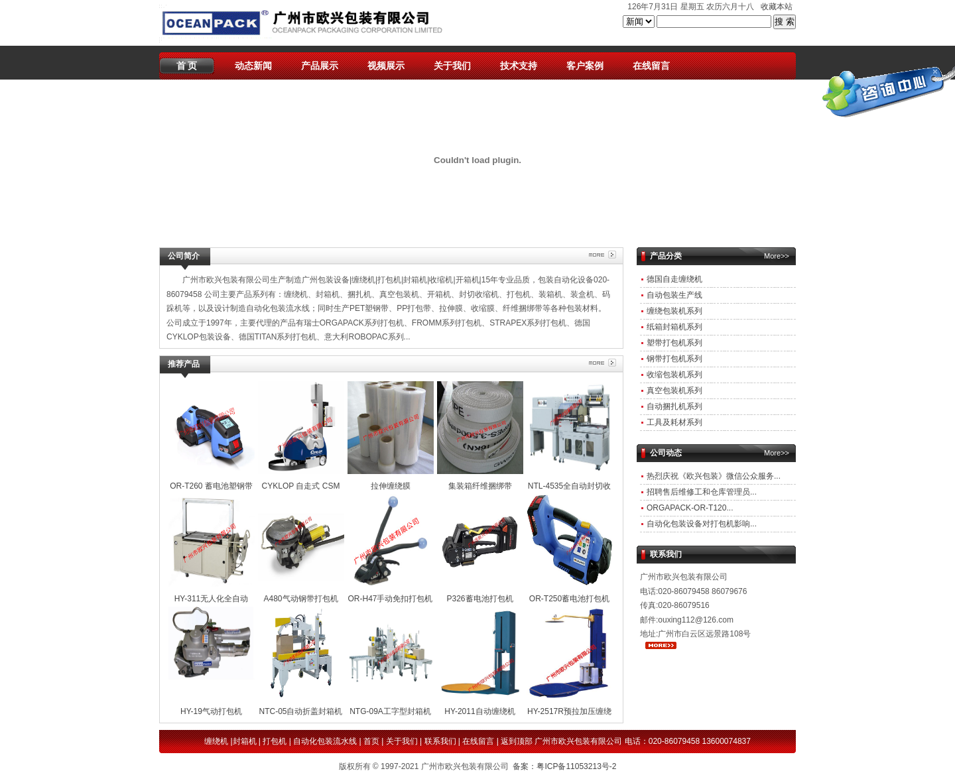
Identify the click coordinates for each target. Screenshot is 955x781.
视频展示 (386, 65)
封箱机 (245, 741)
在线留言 (651, 65)
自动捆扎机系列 (674, 406)
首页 (371, 741)
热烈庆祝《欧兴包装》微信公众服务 (710, 476)
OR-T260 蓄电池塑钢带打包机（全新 (211, 486)
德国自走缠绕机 (674, 279)
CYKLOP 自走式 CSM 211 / (301, 486)
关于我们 (452, 65)
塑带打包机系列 (674, 342)
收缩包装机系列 (674, 374)
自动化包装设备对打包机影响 (698, 523)
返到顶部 (517, 741)
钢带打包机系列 (674, 358)
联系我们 (440, 741)
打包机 (274, 741)
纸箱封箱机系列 (674, 326)
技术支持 (518, 65)
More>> (776, 256)
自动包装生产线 (674, 295)
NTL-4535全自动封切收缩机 (570, 486)
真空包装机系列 (674, 390)
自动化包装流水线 (325, 741)
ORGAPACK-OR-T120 (686, 507)
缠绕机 (216, 741)
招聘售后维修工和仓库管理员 (698, 492)
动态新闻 (253, 65)
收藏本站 (777, 6)
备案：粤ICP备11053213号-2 (564, 766)
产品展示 (319, 65)
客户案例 (585, 65)
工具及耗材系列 (674, 422)
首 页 (187, 65)
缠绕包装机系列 (674, 311)
